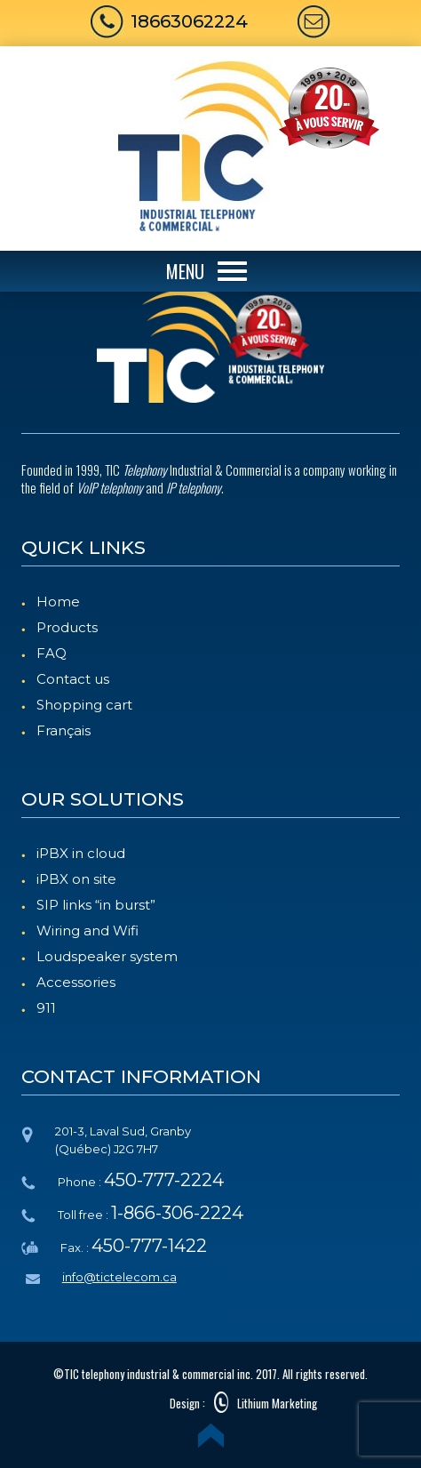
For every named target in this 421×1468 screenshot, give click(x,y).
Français (63, 730)
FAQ (51, 653)
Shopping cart (84, 704)
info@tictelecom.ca (119, 1277)
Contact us (72, 678)
